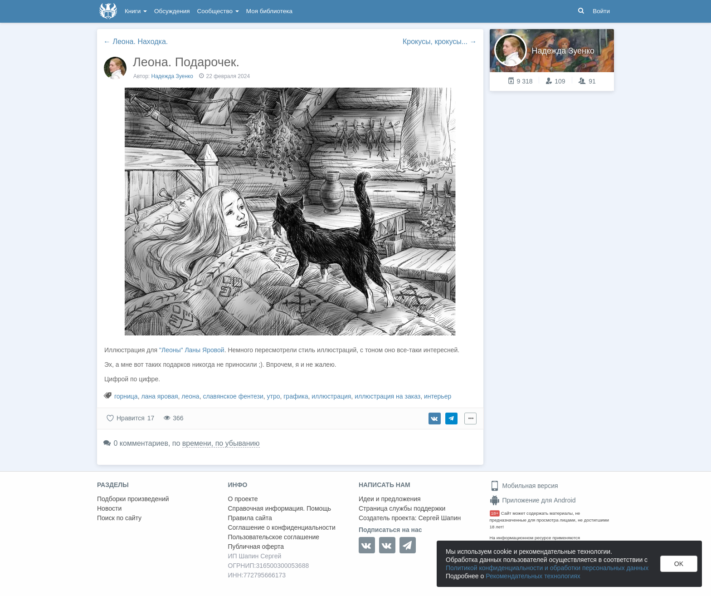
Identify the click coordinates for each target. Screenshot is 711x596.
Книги (136, 11)
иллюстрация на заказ (387, 396)
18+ (495, 513)
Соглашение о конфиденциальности (282, 527)
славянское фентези (233, 396)
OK (678, 563)
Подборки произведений (133, 498)
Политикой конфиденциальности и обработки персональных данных (547, 567)
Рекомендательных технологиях (533, 576)
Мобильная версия (524, 486)
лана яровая (159, 396)
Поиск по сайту (119, 518)
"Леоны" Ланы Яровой (191, 350)
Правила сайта (250, 518)
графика (295, 396)
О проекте (243, 498)
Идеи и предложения (390, 498)
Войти (601, 11)
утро (273, 396)
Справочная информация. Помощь (279, 508)
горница (126, 396)
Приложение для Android (533, 500)
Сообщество (218, 11)
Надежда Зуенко (172, 76)
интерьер (437, 396)
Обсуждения (172, 11)
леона (190, 396)
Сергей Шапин (439, 518)
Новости (109, 508)
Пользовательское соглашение (274, 537)
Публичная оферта (256, 546)
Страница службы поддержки (402, 508)
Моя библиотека (269, 11)
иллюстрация (331, 396)
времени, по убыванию (221, 443)
